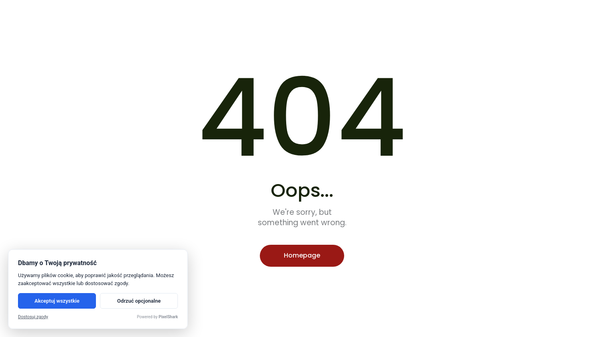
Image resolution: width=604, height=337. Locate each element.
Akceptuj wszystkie (56, 301)
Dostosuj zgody (33, 317)
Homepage (302, 255)
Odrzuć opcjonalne (139, 301)
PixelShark (168, 317)
